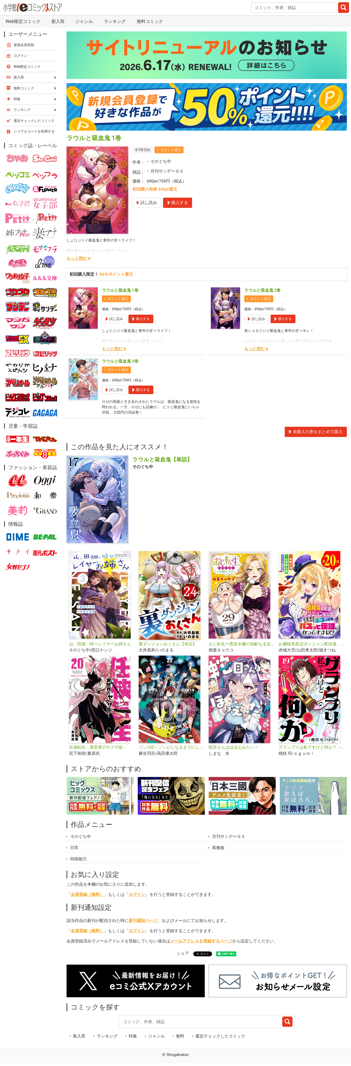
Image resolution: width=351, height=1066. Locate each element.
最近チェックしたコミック (220, 1038)
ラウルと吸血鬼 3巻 (120, 361)
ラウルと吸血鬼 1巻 (120, 290)
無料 (180, 1038)
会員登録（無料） (87, 896)
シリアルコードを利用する (34, 131)
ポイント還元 (171, 150)
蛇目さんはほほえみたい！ (233, 749)
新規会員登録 (24, 45)
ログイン (137, 896)
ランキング (115, 21)
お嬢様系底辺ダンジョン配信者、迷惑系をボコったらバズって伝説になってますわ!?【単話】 (312, 646)
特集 (133, 1038)
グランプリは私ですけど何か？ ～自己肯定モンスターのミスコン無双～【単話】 (312, 749)
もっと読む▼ (79, 258)
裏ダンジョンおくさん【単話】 (168, 646)
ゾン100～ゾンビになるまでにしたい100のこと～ (172, 749)
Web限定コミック (22, 21)
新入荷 (58, 21)
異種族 (218, 850)
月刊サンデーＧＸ (167, 171)
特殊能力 (78, 861)
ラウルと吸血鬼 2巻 (262, 290)
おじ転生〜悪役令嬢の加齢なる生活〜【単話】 (242, 646)
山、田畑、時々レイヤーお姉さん (100, 646)
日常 (74, 850)
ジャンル (84, 21)
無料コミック (150, 21)
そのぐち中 (160, 161)
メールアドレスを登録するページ (201, 943)
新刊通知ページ (143, 922)
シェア (183, 955)
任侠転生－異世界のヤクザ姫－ (98, 749)
